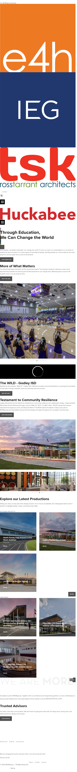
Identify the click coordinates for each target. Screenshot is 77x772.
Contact (4, 192)
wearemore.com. (54, 698)
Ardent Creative (21, 768)
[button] (1, 195)
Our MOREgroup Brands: (8, 3)
